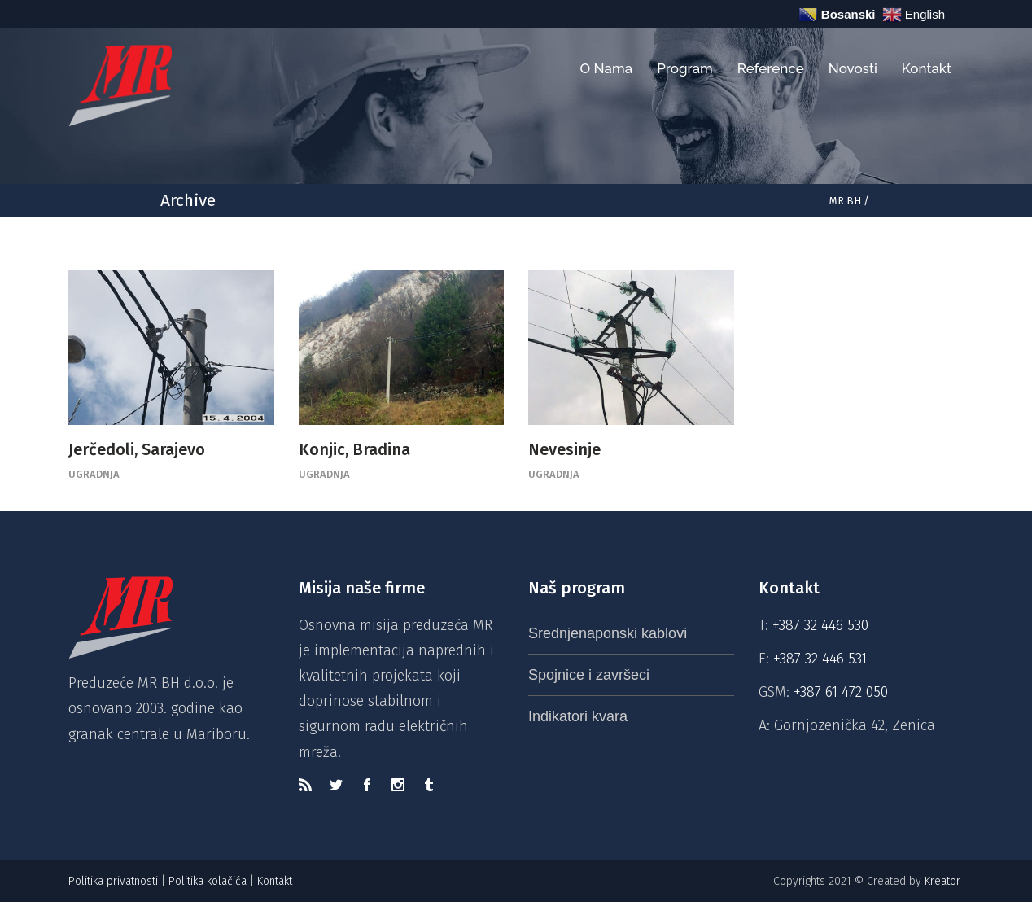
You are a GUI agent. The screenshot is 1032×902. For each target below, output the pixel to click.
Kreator (944, 881)
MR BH (845, 201)
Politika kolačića (207, 881)
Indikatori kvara (578, 716)
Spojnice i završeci (588, 675)
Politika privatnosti (113, 881)
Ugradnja (94, 474)
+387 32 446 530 (820, 625)
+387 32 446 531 (820, 659)
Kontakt (276, 881)
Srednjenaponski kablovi (607, 633)
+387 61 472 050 (841, 692)
